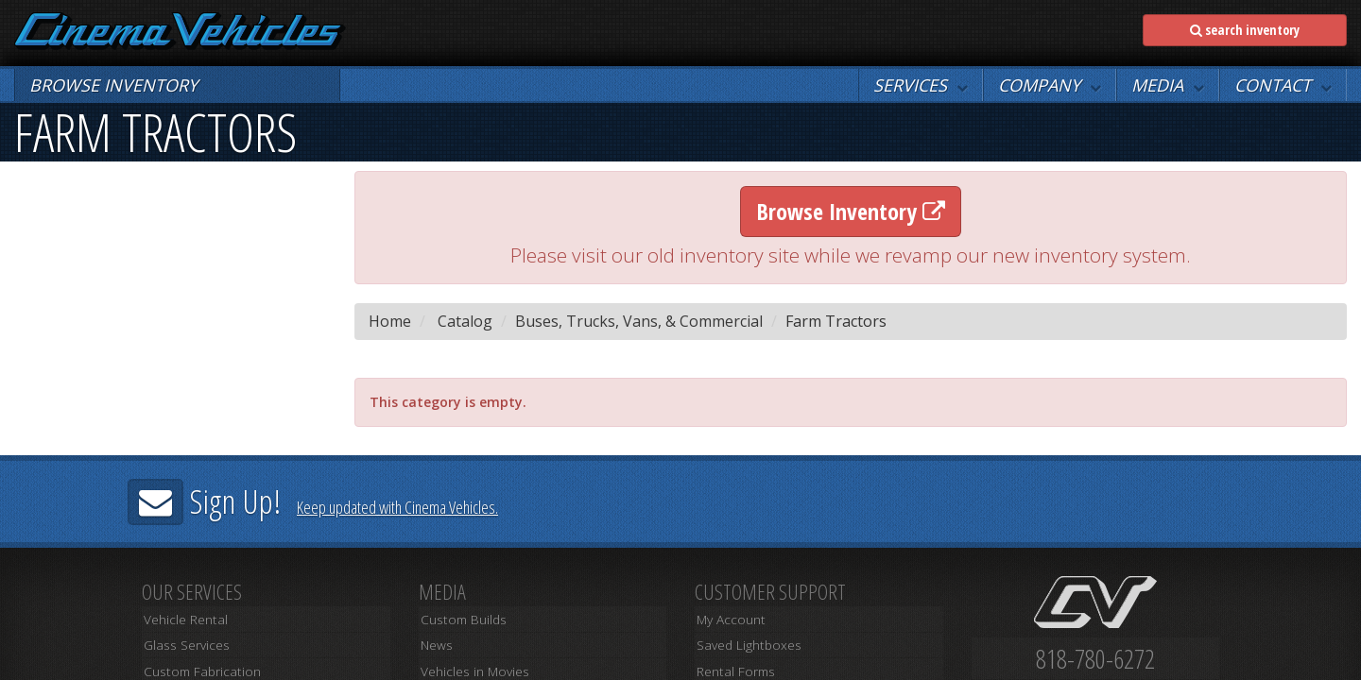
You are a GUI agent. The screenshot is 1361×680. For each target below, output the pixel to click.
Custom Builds (458, 620)
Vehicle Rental (182, 620)
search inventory (1245, 30)
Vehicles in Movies (471, 663)
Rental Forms (731, 663)
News (434, 642)
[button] (920, 85)
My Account (728, 620)
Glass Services (182, 642)
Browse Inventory (850, 211)
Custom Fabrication (196, 663)
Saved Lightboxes (744, 642)
